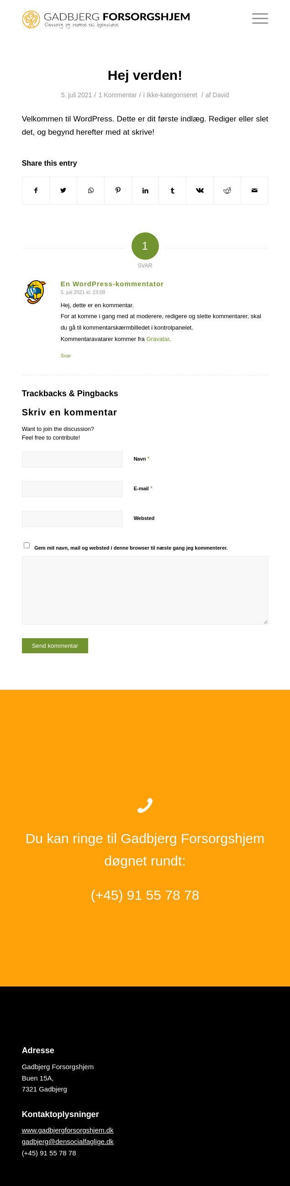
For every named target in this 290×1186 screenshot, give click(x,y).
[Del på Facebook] (36, 190)
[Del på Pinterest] (118, 190)
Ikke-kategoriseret (172, 95)
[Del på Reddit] (227, 190)
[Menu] (255, 18)
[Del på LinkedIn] (145, 190)
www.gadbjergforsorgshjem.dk (68, 1130)
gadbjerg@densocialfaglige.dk (68, 1141)
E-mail (143, 488)
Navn (142, 458)
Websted (144, 518)
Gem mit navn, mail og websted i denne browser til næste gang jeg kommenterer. (131, 548)
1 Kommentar (118, 95)
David (221, 95)
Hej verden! (145, 75)
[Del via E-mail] (254, 190)
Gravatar (157, 339)
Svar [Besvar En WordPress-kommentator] (66, 355)
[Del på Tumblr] (172, 190)
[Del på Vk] (199, 190)
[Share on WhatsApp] (90, 190)
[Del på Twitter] (63, 190)
